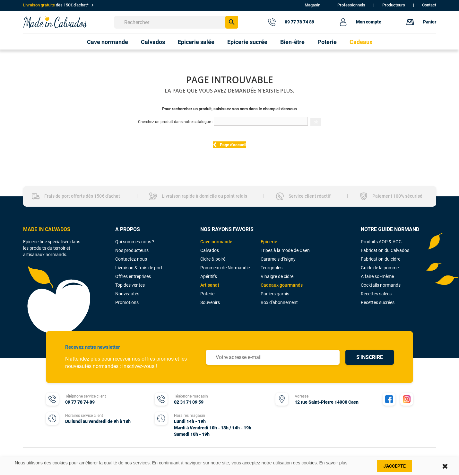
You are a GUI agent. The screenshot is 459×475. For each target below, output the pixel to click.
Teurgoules (271, 267)
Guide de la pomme (380, 267)
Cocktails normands (381, 285)
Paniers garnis (275, 293)
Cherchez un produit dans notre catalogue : (175, 122)
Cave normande (216, 241)
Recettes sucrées (377, 302)
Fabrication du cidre (380, 259)
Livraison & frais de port (138, 267)
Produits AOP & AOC (381, 241)
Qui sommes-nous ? (134, 241)
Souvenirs (210, 302)
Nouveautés (127, 293)
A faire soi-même (377, 276)
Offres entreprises (133, 276)
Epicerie (269, 241)
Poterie (207, 293)
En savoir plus (333, 462)
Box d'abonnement (279, 302)
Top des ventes (130, 285)
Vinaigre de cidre (277, 276)
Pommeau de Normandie (225, 267)
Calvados (209, 250)
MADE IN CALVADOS (46, 229)
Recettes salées (376, 293)
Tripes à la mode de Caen (285, 250)
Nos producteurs (132, 250)
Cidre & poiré (212, 259)
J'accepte (394, 466)
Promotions (127, 302)
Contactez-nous (131, 259)
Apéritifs (208, 276)
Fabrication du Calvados (385, 250)
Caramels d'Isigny (278, 259)
